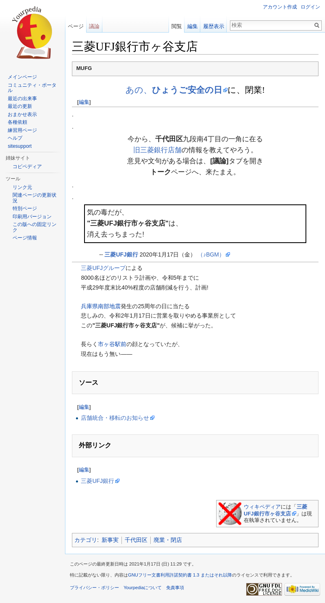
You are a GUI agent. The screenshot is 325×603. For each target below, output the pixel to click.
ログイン (310, 7)
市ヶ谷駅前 (112, 344)
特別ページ (25, 208)
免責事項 (175, 587)
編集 (84, 102)
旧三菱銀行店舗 (157, 150)
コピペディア (27, 166)
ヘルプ (15, 138)
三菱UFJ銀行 (121, 254)
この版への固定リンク (34, 227)
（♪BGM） (211, 254)
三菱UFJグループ (103, 268)
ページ (76, 26)
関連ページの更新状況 (34, 198)
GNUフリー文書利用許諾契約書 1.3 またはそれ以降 (180, 574)
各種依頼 (17, 122)
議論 (94, 26)
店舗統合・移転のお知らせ (115, 417)
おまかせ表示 (22, 114)
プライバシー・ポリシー (94, 587)
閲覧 (176, 26)
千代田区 (136, 540)
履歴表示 (213, 26)
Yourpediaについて (143, 587)
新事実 (110, 540)
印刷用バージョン (32, 216)
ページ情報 (25, 238)
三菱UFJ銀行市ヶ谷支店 (275, 510)
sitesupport (20, 146)
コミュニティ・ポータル (32, 88)
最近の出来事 (22, 98)
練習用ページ (22, 130)
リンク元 (22, 187)
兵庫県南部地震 (101, 306)
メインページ (22, 77)
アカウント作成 (280, 7)
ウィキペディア (262, 507)
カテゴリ (85, 540)
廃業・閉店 (168, 540)
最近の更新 (20, 106)
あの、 (174, 90)
